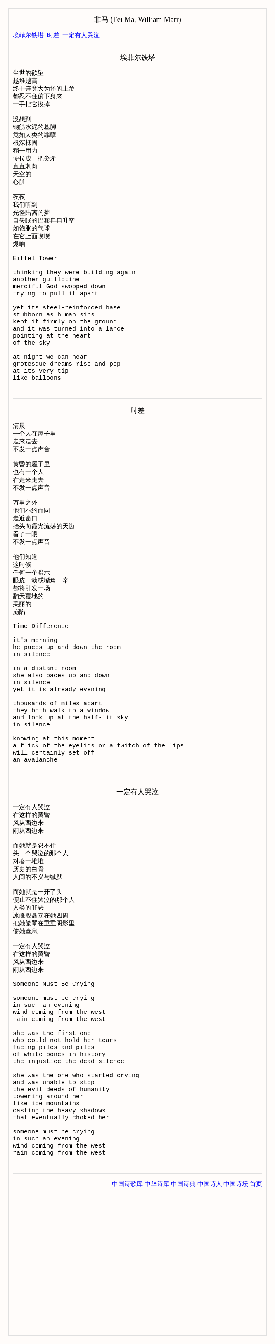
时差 (53, 35)
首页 (256, 1327)
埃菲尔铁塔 (28, 35)
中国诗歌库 (127, 1327)
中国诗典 (183, 1327)
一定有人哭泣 (81, 35)
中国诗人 (209, 1327)
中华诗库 (157, 1327)
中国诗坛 (235, 1327)
